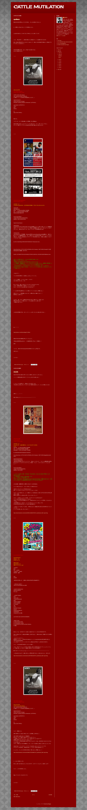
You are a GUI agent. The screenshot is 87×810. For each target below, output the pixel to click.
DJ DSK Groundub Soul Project (63, 44)
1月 (59, 67)
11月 (60, 52)
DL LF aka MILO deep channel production (65, 41)
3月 (59, 65)
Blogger (49, 803)
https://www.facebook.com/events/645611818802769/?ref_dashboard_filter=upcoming (31, 512)
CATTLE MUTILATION (39, 6)
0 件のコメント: (26, 364)
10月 (60, 54)
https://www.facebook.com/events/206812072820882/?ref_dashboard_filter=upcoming (31, 752)
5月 (59, 62)
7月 (59, 61)
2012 (59, 69)
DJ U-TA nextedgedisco (61, 43)
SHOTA (66, 17)
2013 (59, 51)
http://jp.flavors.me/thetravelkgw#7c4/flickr (22, 332)
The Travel (59, 40)
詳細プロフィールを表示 (60, 35)
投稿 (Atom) (18, 796)
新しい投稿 (16, 794)
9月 (59, 59)
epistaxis (16, 19)
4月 (59, 64)
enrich (16, 371)
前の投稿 (50, 794)
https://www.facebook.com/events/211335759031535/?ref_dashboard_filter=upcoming (31, 655)
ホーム (33, 794)
